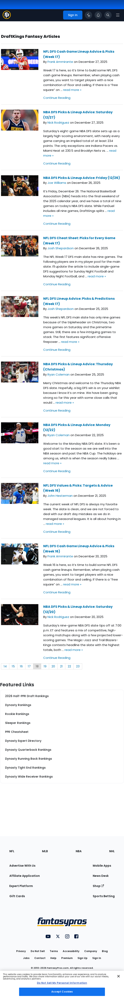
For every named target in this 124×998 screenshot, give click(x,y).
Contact (39, 958)
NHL (112, 851)
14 (5, 666)
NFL (11, 851)
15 (13, 666)
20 (53, 666)
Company (90, 951)
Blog (105, 951)
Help (53, 958)
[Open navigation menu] (117, 15)
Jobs (26, 958)
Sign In (96, 958)
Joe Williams (56, 183)
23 (78, 666)
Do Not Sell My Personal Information (62, 983)
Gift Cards (17, 896)
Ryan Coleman (58, 374)
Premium (67, 958)
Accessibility (71, 951)
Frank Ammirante (60, 62)
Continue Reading (56, 98)
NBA (79, 851)
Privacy (21, 951)
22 (69, 666)
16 (21, 666)
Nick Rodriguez (58, 122)
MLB (45, 851)
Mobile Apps (102, 866)
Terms (54, 951)
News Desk (101, 876)
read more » (72, 90)
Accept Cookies (62, 991)
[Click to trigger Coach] (88, 15)
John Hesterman (60, 496)
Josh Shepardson (60, 248)
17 (29, 666)
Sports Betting (104, 896)
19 (45, 666)
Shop (98, 886)
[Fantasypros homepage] (7, 18)
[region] (62, 984)
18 (37, 666)
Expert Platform (21, 886)
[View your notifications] (98, 15)
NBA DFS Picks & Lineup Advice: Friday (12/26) (81, 177)
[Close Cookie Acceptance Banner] (118, 976)
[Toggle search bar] (108, 15)
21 (61, 666)
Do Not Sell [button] (38, 951)
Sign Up (82, 958)
